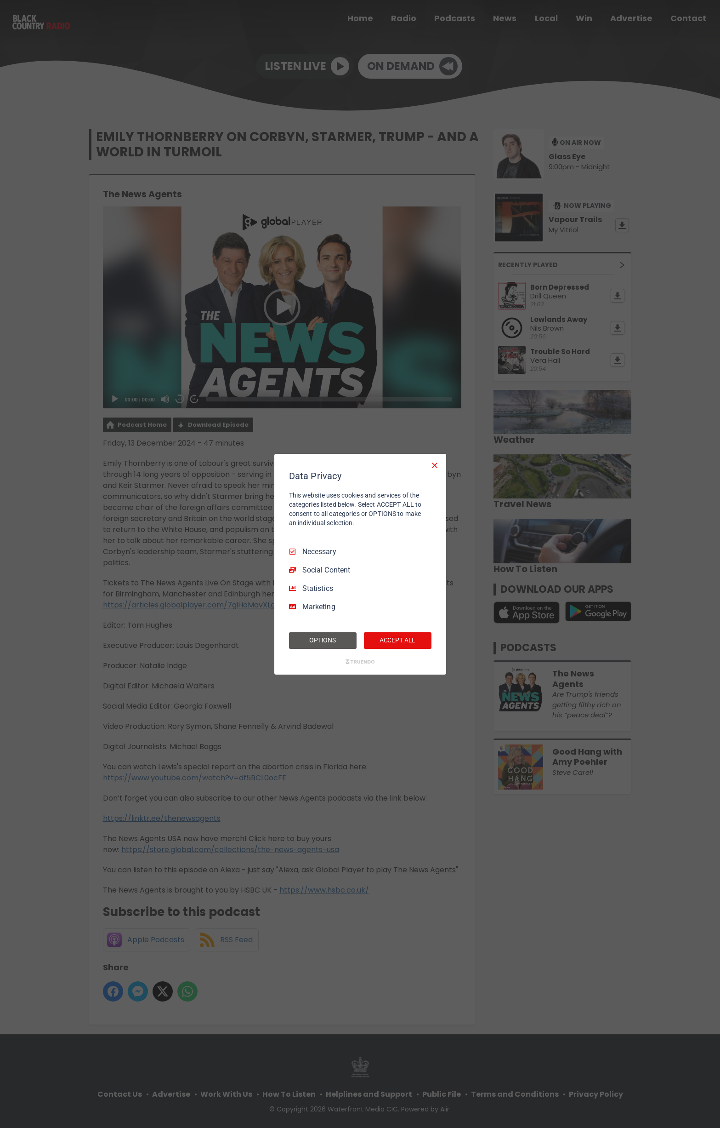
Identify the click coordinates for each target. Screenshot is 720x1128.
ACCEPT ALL (398, 640)
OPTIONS (322, 640)
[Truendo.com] (360, 661)
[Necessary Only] (434, 464)
